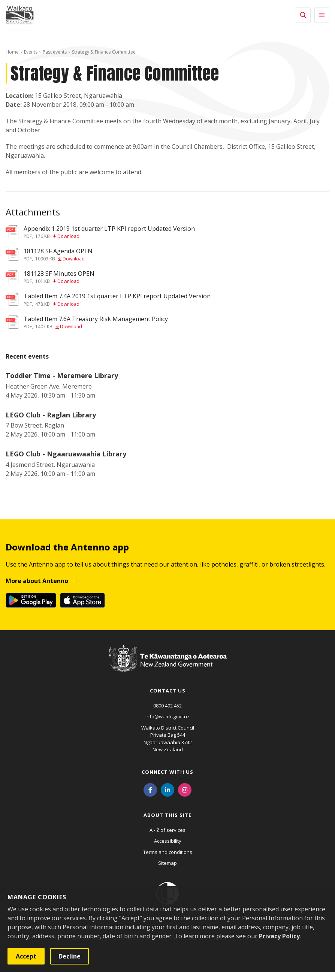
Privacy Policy (279, 936)
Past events (55, 52)
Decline (69, 956)
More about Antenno (37, 581)
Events (30, 52)
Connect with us (167, 772)
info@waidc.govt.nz (167, 716)
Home (12, 52)
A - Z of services (167, 830)
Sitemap (167, 863)
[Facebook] (150, 789)
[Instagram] (184, 789)
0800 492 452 (167, 705)
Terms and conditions (167, 852)
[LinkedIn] (167, 789)
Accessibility (167, 840)
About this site (167, 815)
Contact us (167, 690)
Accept (26, 956)
